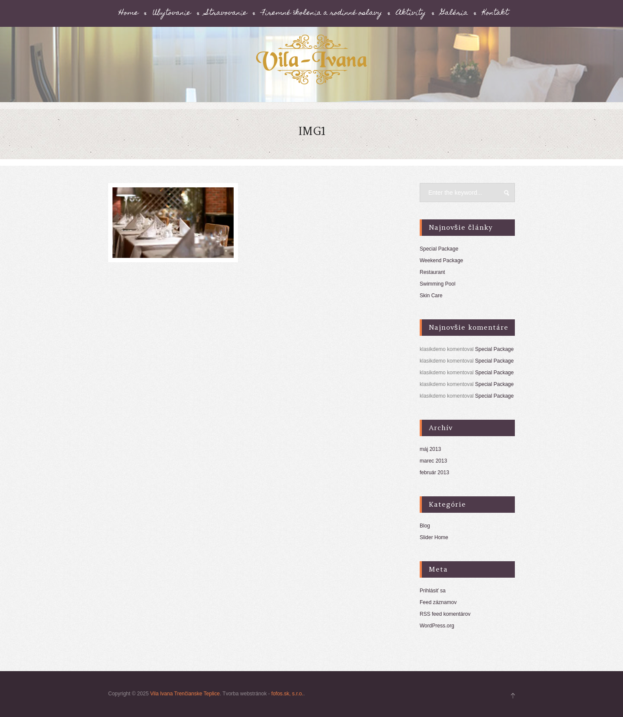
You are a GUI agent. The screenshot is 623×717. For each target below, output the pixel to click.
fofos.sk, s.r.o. (287, 694)
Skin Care (431, 296)
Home (128, 13)
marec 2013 (433, 461)
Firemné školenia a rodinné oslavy (321, 13)
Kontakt (495, 13)
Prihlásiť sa (433, 591)
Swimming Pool (438, 284)
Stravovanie (226, 13)
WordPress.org (437, 626)
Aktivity (411, 13)
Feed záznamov (438, 602)
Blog (425, 526)
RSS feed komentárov (445, 614)
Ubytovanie (172, 13)
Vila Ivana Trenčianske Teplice (185, 694)
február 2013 (434, 472)
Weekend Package (441, 260)
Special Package (439, 249)
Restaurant (432, 272)
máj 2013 (430, 449)
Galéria (454, 13)
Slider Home (434, 537)
